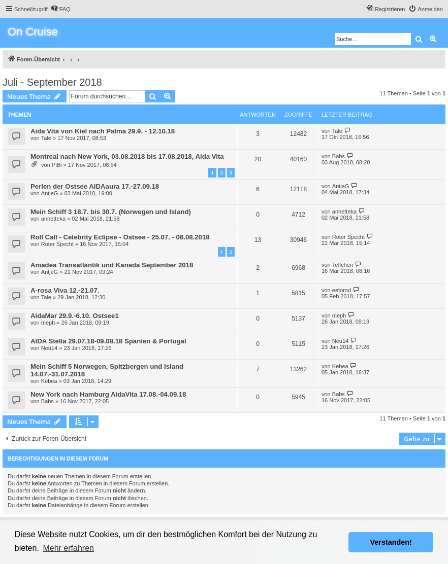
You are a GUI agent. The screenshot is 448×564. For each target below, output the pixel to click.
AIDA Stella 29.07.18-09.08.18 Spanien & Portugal (108, 341)
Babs (338, 156)
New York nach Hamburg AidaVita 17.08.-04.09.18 (108, 394)
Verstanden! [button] (391, 542)
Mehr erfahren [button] (68, 548)
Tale (46, 138)
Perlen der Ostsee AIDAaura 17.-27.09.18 (94, 186)
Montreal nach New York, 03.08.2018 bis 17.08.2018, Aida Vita (127, 156)
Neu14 (49, 348)
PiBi (57, 165)
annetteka (53, 219)
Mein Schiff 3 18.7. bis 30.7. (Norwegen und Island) (110, 212)
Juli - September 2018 (52, 82)
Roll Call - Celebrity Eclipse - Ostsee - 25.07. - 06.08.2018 (120, 237)
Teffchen (342, 265)
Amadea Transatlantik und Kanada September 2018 (111, 265)
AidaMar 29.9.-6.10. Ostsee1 (74, 316)
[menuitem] (60, 9)
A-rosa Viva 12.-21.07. (64, 290)
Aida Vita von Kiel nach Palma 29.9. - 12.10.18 (102, 131)
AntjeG (49, 193)
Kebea (49, 381)
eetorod (341, 290)
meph (48, 323)
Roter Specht (57, 244)
